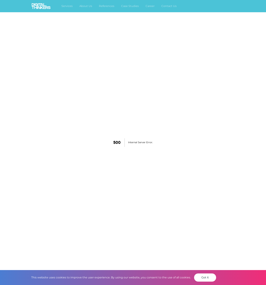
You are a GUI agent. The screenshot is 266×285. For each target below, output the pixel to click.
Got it (205, 277)
